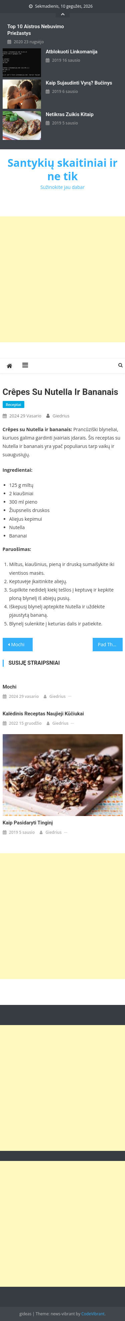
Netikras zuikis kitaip (69, 114)
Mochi (18, 644)
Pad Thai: (108, 644)
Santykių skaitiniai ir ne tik (62, 169)
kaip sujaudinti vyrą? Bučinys (79, 83)
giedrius (61, 416)
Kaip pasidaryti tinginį (28, 823)
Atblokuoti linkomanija (71, 52)
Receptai (13, 404)
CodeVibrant (93, 1314)
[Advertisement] (62, 279)
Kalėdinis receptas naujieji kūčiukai (43, 714)
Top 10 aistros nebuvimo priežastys (35, 29)
